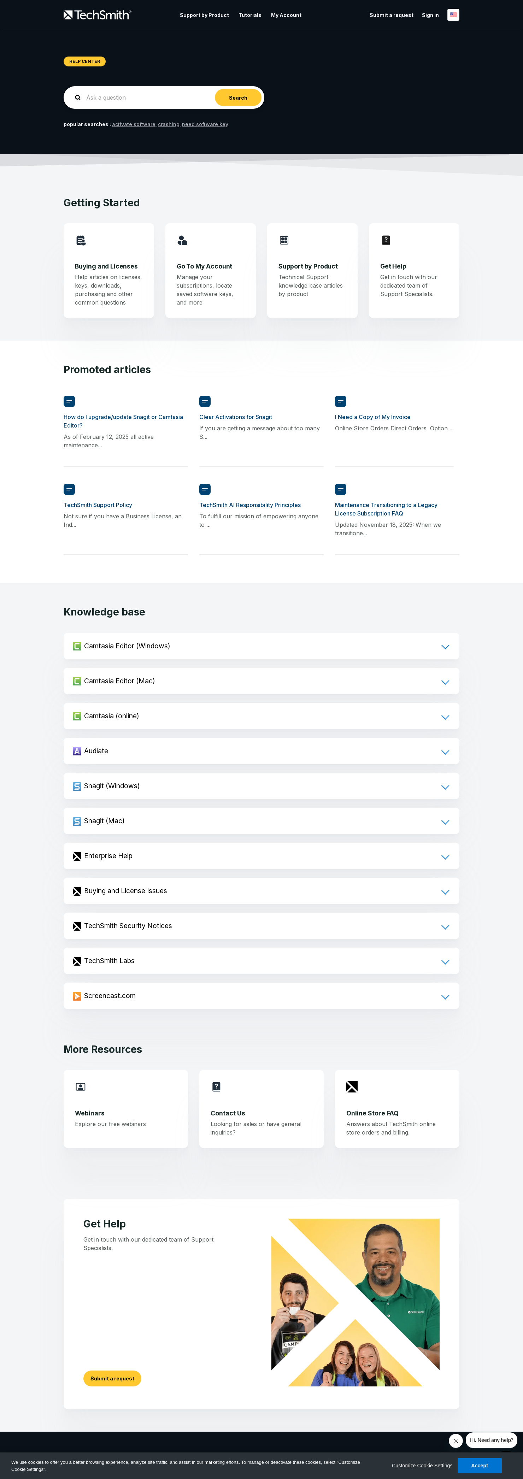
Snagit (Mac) (104, 821)
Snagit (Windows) (112, 786)
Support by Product (204, 15)
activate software (133, 124)
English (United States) (453, 15)
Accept (479, 1465)
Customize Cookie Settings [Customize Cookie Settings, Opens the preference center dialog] (422, 1465)
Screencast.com (110, 995)
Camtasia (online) (111, 716)
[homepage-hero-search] (164, 97)
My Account (286, 15)
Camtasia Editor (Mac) (119, 681)
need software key (205, 124)
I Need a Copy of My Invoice (373, 416)
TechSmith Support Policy (98, 504)
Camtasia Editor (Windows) (127, 646)
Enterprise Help (108, 856)
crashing (169, 124)
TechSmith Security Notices (128, 925)
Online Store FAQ (372, 1113)
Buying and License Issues (125, 890)
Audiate (96, 751)
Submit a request (391, 15)
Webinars (90, 1113)
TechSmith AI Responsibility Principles (250, 504)
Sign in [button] (430, 15)
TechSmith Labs (109, 960)
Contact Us (228, 1113)
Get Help (393, 266)
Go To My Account (204, 266)
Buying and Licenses (106, 266)
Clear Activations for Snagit (235, 416)
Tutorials (250, 15)
